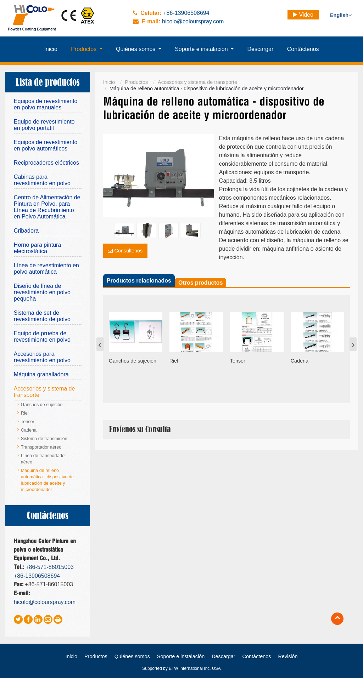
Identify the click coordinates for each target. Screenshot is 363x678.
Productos (136, 82)
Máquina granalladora (41, 374)
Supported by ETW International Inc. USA (181, 668)
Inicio (109, 82)
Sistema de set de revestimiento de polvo (42, 316)
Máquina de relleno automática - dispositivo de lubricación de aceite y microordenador (47, 480)
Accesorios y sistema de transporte (197, 82)
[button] (86, 49)
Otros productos (200, 283)
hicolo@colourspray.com (193, 21)
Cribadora (26, 231)
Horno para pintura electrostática (37, 248)
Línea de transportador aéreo (43, 459)
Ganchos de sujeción (42, 404)
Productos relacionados (139, 281)
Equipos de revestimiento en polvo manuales (46, 104)
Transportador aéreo (41, 447)
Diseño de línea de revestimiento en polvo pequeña (42, 292)
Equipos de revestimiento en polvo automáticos (46, 145)
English (341, 15)
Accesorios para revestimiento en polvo (42, 357)
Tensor (27, 421)
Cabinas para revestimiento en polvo (42, 180)
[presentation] (100, 344)
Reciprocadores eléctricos (46, 163)
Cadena (29, 430)
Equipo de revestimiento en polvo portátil (44, 125)
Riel (25, 413)
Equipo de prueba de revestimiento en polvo (42, 336)
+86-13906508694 (186, 13)
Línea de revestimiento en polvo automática (46, 268)
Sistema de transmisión (44, 438)
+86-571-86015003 (50, 567)
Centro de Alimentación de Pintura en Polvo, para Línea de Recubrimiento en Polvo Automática (47, 207)
